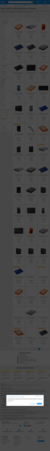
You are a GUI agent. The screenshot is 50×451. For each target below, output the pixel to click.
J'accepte (39, 403)
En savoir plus (10, 401)
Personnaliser (33, 403)
